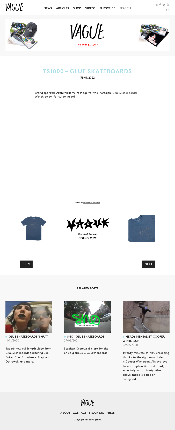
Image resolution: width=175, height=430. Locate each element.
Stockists (96, 412)
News (48, 8)
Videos (90, 8)
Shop (77, 8)
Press (110, 412)
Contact (79, 412)
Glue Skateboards (124, 93)
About (65, 412)
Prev (26, 264)
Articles (62, 8)
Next (148, 264)
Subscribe (107, 8)
